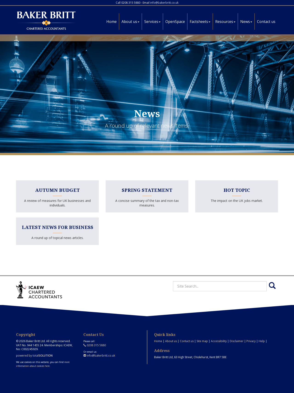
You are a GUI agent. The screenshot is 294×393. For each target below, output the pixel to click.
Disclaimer (236, 341)
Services (152, 21)
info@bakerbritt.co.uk (164, 3)
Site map (202, 341)
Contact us (266, 21)
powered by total (34, 355)
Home (111, 21)
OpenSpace (175, 21)
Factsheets (200, 21)
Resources (225, 21)
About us (130, 21)
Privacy (251, 341)
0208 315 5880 (94, 345)
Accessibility (219, 341)
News (246, 21)
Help (262, 341)
